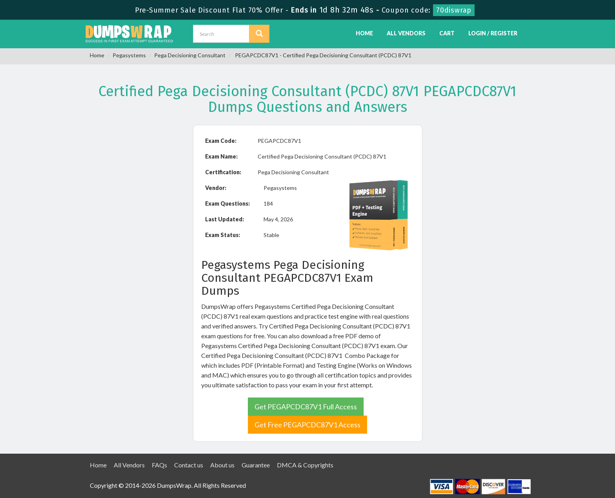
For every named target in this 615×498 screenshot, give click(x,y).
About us (222, 465)
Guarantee (256, 465)
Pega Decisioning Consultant (190, 55)
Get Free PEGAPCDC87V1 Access (307, 424)
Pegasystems (129, 55)
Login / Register (492, 33)
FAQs (159, 465)
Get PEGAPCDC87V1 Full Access (306, 406)
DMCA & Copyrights (305, 465)
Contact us (188, 465)
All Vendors (406, 33)
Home (364, 33)
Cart (447, 33)
